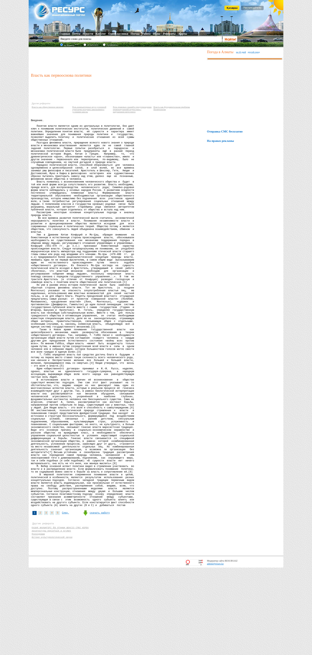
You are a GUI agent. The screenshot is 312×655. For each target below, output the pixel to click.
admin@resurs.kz (215, 651)
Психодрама (38, 620)
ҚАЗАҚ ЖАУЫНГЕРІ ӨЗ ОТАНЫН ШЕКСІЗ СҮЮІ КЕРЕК (60, 612)
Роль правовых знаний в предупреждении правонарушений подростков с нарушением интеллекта (132, 109)
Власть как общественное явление (47, 107)
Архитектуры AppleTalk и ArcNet (51, 616)
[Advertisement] (118, 60)
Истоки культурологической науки (52, 623)
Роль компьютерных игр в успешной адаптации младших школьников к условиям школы (89, 109)
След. (65, 596)
